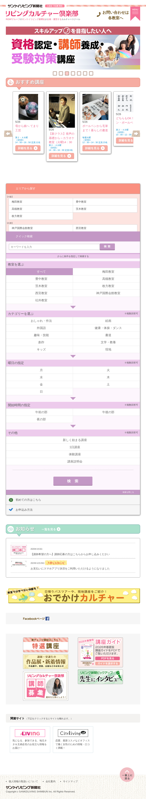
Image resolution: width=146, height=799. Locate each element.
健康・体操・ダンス (108, 327)
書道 (108, 335)
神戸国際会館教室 (22, 227)
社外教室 (41, 300)
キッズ (41, 349)
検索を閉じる (128, 492)
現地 (108, 349)
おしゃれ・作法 (41, 320)
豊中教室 (81, 201)
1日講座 (75, 447)
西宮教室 (81, 227)
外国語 (41, 327)
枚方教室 (17, 215)
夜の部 (41, 419)
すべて (41, 271)
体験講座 (75, 454)
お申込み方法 (24, 509)
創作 (41, 342)
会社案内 (50, 782)
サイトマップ (70, 782)
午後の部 (108, 412)
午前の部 (41, 412)
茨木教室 (81, 208)
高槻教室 (17, 208)
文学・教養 (108, 342)
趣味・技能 (41, 335)
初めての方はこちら (28, 499)
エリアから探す (25, 188)
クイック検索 (24, 236)
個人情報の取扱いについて (23, 782)
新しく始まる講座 (75, 439)
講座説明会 (74, 461)
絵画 (108, 320)
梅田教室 (17, 201)
